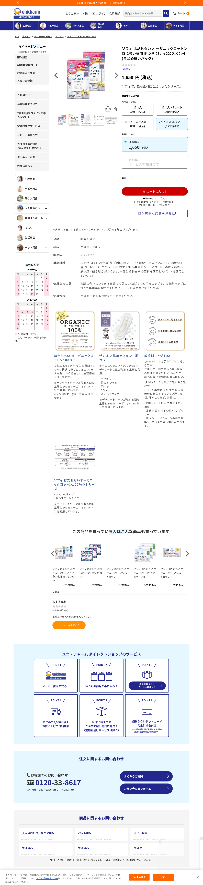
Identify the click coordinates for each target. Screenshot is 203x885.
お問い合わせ (24, 166)
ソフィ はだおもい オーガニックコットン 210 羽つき (145, 572)
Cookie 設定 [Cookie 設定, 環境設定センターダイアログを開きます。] (139, 877)
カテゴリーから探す (43, 36)
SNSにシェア (115, 109)
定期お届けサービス (28, 126)
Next (184, 3)
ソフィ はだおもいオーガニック (81, 36)
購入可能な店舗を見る (155, 213)
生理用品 (26, 36)
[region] (101, 877)
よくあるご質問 (26, 157)
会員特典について (27, 104)
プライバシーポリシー (47, 878)
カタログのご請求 (30, 145)
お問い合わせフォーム (137, 789)
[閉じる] (197, 877)
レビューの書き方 (27, 135)
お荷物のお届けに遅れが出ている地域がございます (101, 2)
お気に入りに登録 (108, 109)
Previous (18, 3)
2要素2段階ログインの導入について (31, 114)
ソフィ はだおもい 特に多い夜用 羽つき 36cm (91, 572)
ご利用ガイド (24, 95)
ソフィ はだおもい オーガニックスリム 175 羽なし (118, 572)
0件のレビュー (129, 69)
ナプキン (59, 36)
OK (163, 877)
